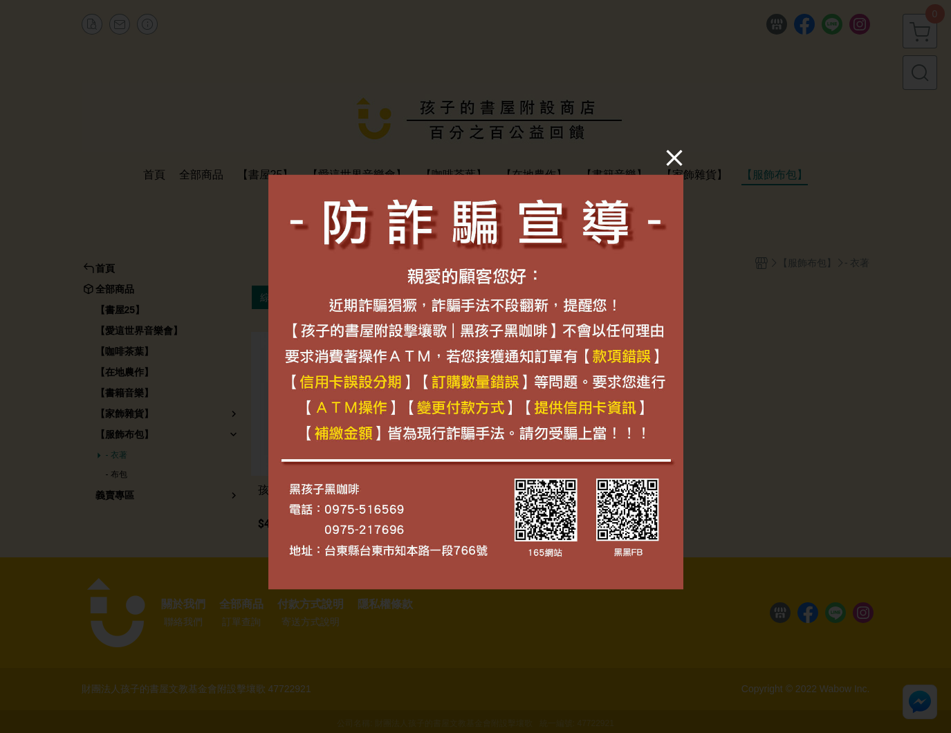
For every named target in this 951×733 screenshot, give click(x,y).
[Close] (674, 157)
